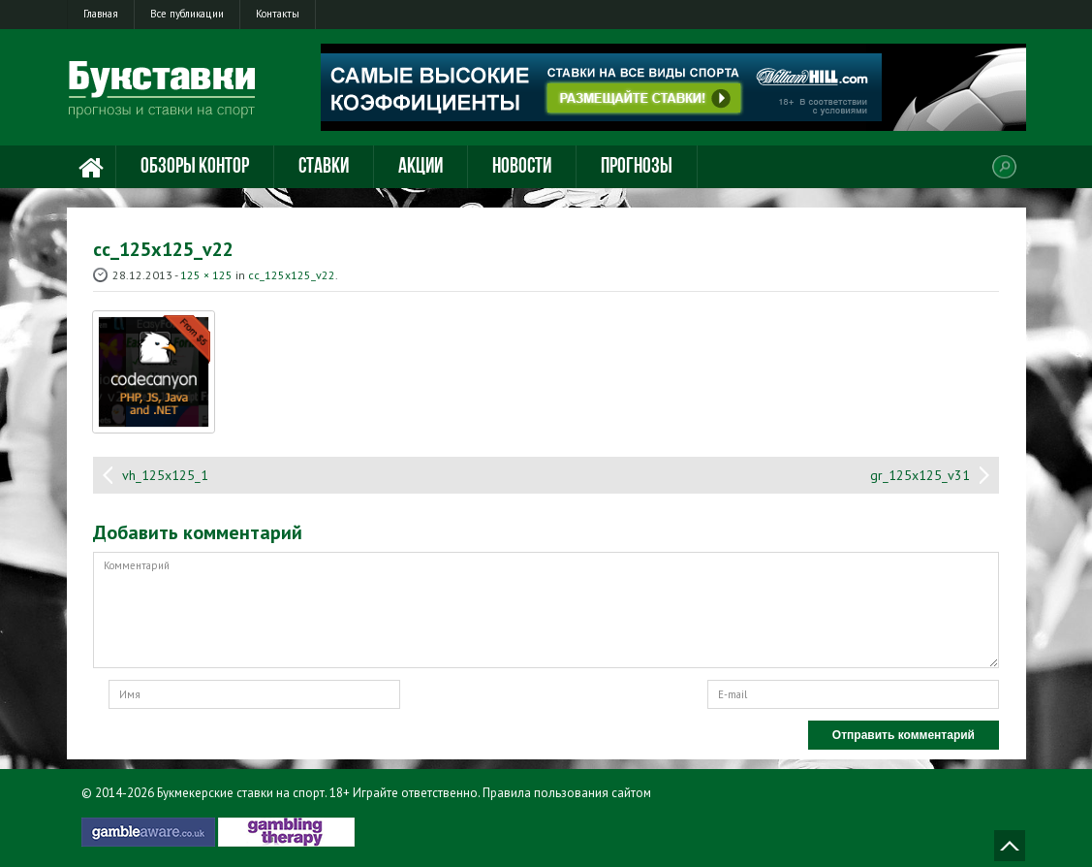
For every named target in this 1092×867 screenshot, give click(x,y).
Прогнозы (636, 167)
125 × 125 (206, 275)
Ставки (323, 167)
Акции (420, 167)
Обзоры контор (194, 167)
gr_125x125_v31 (920, 475)
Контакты (277, 13)
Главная (100, 13)
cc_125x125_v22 (291, 275)
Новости (521, 167)
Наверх (1009, 845)
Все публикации (187, 13)
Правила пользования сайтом (567, 793)
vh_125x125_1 (165, 475)
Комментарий (546, 610)
